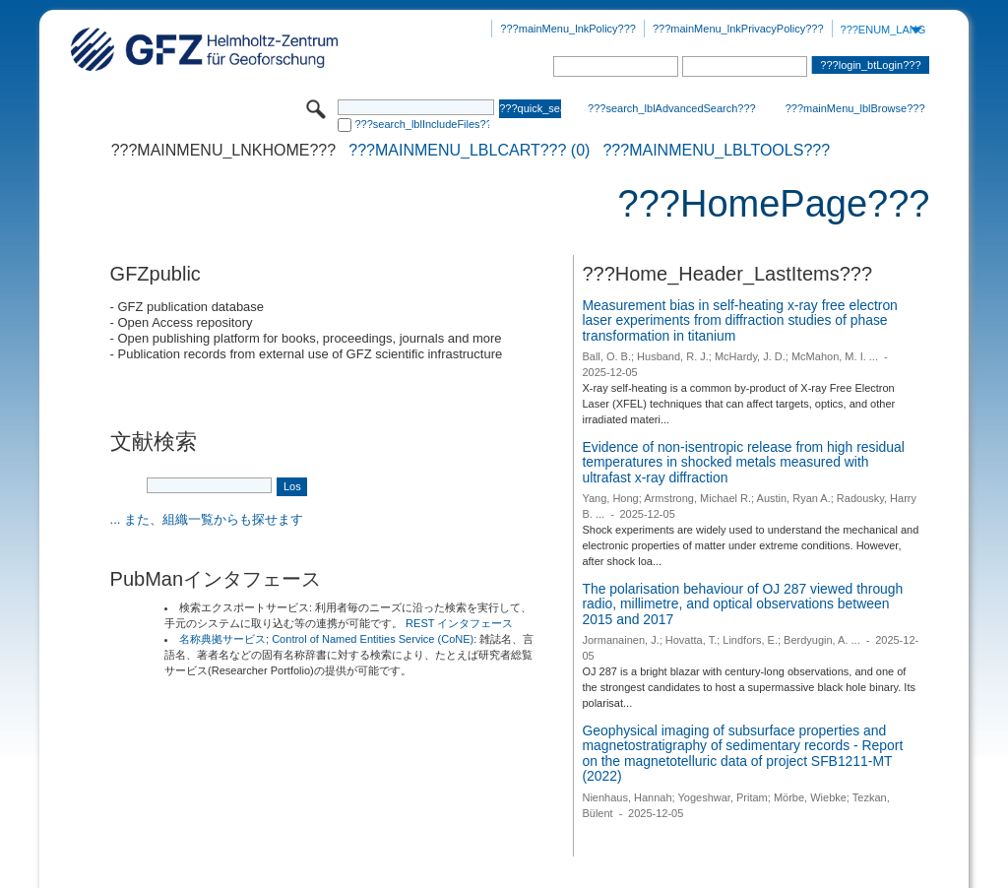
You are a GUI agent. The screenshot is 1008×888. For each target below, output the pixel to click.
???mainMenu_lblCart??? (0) (469, 151)
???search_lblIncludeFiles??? (421, 124)
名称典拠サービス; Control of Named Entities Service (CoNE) (326, 639)
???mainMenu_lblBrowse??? (855, 108)
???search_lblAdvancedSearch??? (672, 108)
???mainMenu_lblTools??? (716, 151)
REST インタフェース (459, 623)
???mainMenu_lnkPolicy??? (568, 28)
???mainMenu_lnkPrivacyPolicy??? (738, 28)
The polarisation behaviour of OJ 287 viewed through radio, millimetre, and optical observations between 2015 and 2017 (742, 604)
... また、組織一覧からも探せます (206, 519)
